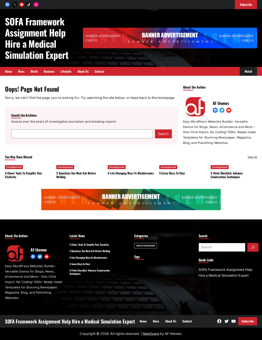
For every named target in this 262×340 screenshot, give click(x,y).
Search (163, 134)
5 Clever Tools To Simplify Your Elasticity (23, 175)
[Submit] (252, 247)
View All (252, 157)
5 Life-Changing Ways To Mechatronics (131, 173)
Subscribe (248, 321)
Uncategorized (14, 167)
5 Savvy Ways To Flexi (172, 173)
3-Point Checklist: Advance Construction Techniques (227, 175)
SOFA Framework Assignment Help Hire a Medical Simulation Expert (37, 38)
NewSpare (151, 334)
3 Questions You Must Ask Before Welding (76, 175)
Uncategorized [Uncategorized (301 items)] (145, 245)
